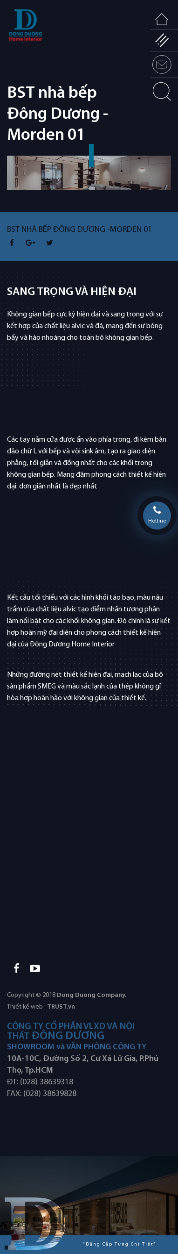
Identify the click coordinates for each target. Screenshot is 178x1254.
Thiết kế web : (26, 1006)
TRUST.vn (61, 1006)
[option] (89, 184)
